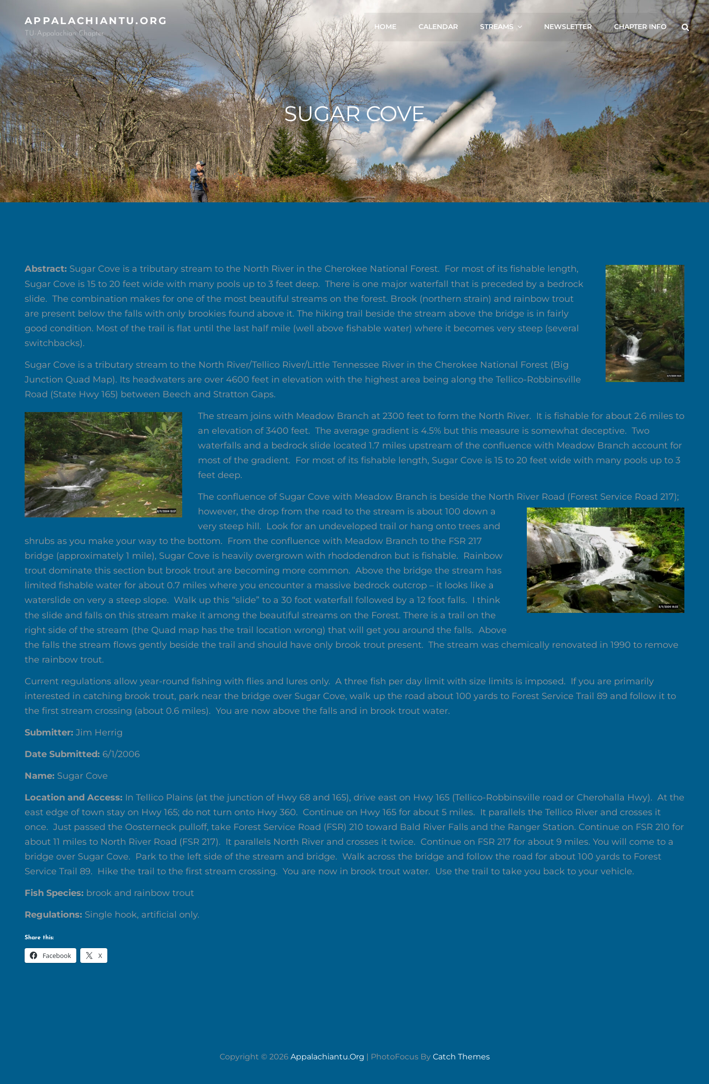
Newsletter (568, 27)
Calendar (438, 27)
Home (386, 27)
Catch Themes (461, 1056)
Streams (502, 27)
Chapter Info (640, 27)
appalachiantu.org (96, 21)
